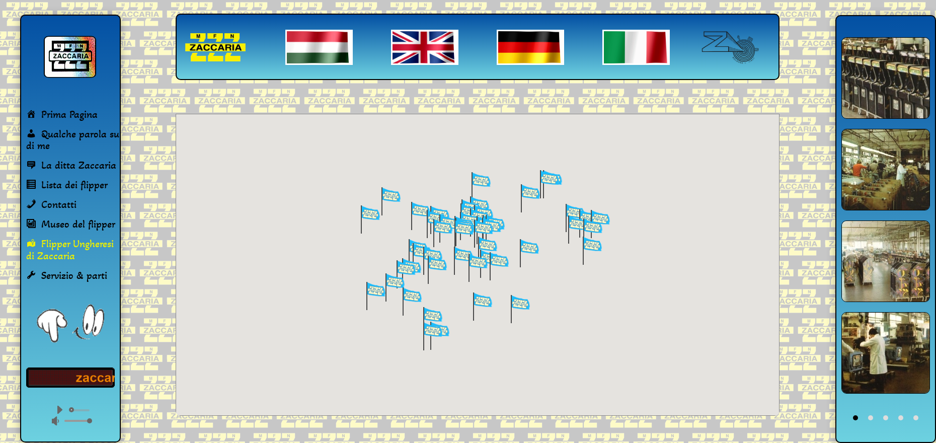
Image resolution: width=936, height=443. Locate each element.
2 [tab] (870, 417)
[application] (70, 415)
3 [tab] (885, 417)
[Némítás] (55, 420)
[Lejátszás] (59, 410)
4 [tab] (900, 417)
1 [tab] (855, 417)
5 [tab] (915, 417)
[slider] (81, 410)
